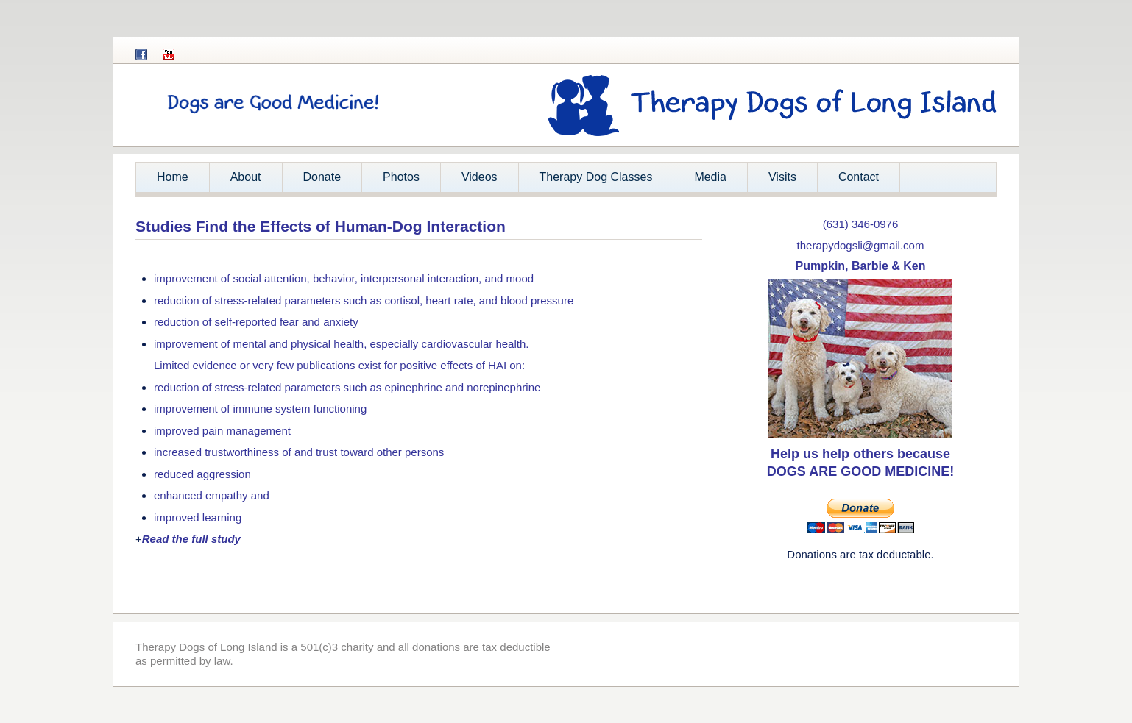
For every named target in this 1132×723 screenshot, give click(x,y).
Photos (401, 177)
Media (710, 177)
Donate (322, 177)
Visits (782, 177)
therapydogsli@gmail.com (860, 245)
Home (172, 177)
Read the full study (191, 539)
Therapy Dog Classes (596, 177)
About (241, 181)
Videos (479, 177)
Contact (858, 177)
